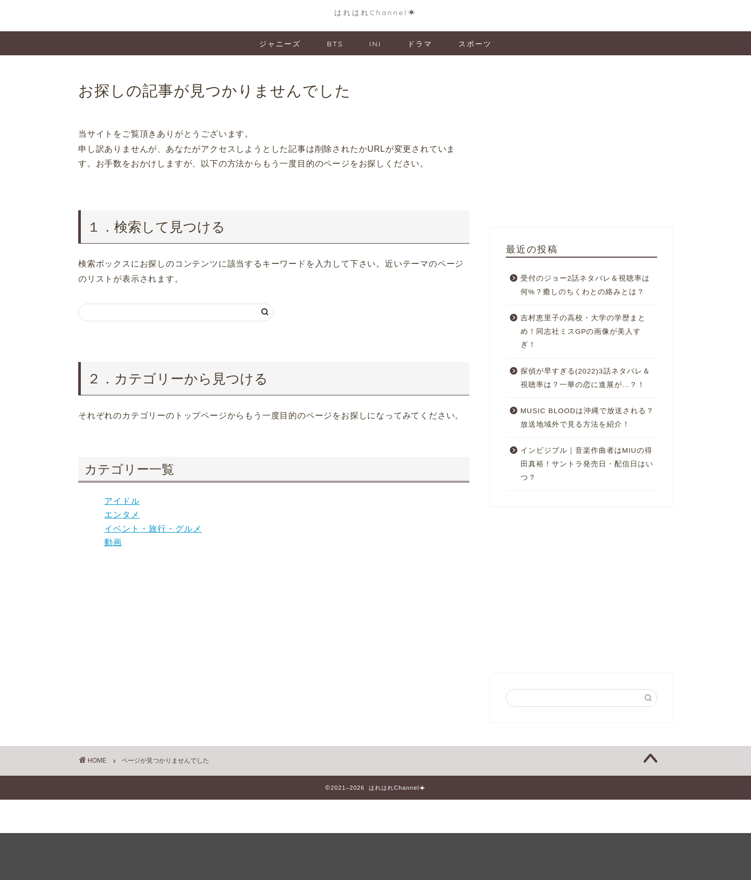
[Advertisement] (581, 144)
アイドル (122, 501)
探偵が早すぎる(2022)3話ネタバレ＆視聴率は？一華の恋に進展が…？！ (585, 378)
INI (375, 44)
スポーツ (475, 44)
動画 (113, 542)
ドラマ (419, 44)
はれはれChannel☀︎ (375, 12)
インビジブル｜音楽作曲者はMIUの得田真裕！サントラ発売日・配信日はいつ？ (586, 464)
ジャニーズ (280, 44)
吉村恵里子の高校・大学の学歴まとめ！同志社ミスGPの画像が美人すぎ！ (583, 331)
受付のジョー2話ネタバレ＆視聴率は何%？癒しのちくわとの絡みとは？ (585, 285)
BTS (335, 44)
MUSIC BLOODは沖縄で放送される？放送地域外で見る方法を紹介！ (587, 417)
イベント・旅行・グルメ (153, 528)
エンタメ (122, 514)
